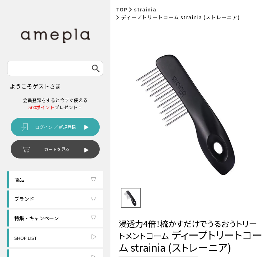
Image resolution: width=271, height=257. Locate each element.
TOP (121, 9)
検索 (95, 68)
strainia (145, 9)
